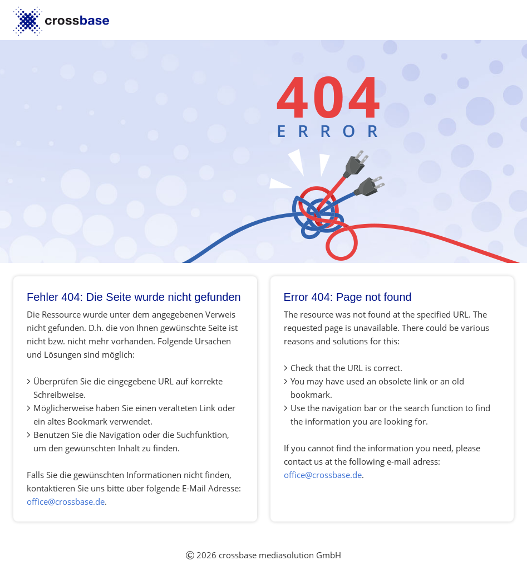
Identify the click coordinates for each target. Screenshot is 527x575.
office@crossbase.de (66, 501)
